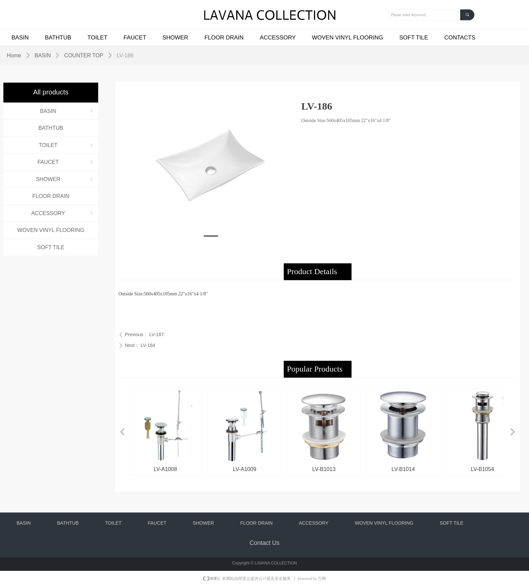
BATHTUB (50, 128)
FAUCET (65, 162)
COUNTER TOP (83, 55)
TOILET (66, 145)
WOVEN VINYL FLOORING (50, 230)
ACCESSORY (62, 213)
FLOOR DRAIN (50, 196)
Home (14, 55)
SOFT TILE (50, 247)
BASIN (67, 111)
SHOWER (65, 179)
